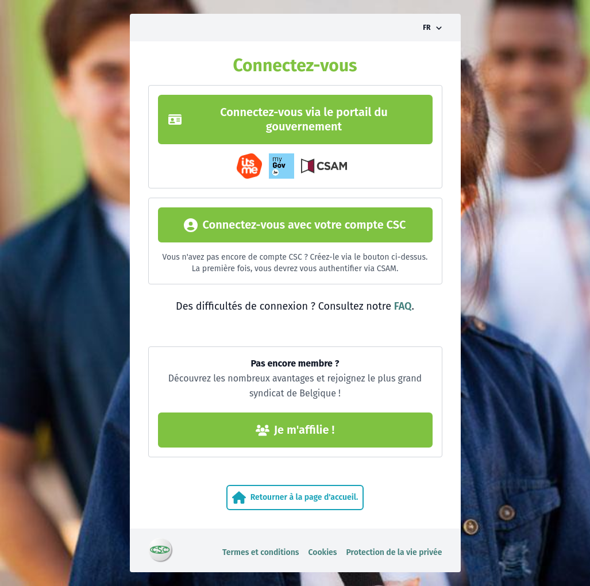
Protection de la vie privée (394, 552)
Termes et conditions (260, 552)
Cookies (323, 552)
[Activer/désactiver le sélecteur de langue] (432, 27)
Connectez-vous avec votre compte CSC (295, 225)
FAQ (403, 306)
